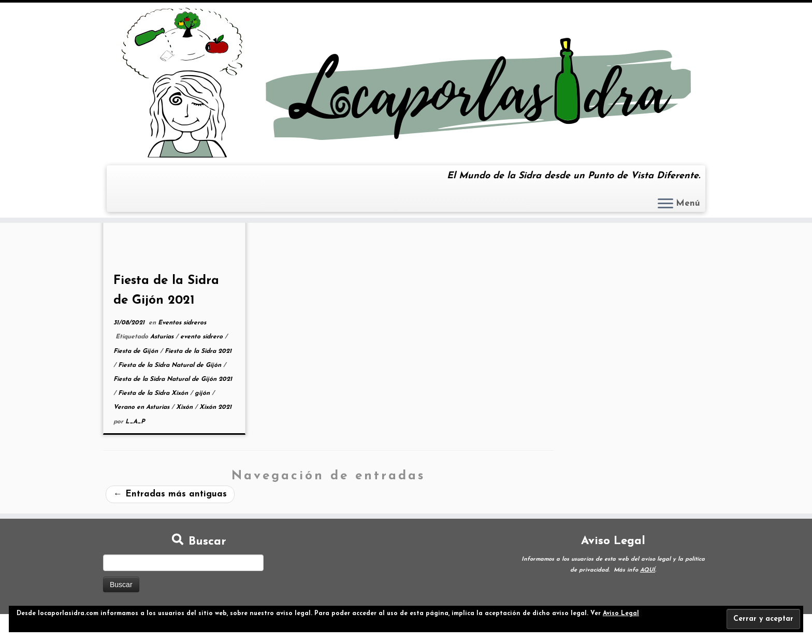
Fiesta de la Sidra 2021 (198, 351)
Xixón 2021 (215, 407)
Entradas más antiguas (170, 494)
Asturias (163, 337)
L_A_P (135, 422)
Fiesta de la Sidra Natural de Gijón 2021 (172, 379)
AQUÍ (647, 570)
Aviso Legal (621, 613)
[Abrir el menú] (665, 204)
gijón (203, 393)
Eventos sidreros (182, 323)
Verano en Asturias (142, 407)
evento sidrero (202, 337)
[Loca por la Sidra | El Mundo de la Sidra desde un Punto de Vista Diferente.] (406, 83)
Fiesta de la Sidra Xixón (154, 393)
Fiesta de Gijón (136, 351)
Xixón (185, 407)
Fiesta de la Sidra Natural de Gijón (170, 365)
